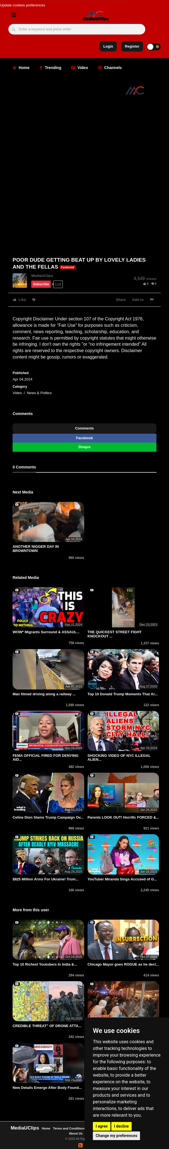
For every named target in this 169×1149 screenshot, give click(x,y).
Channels (110, 67)
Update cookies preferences (22, 5)
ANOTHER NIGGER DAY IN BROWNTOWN (36, 548)
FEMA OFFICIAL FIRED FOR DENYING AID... (45, 757)
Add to (138, 300)
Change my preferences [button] (116, 1135)
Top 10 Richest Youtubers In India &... (45, 964)
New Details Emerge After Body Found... (47, 1088)
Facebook (84, 438)
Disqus (84, 447)
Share (121, 300)
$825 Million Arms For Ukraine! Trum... (45, 879)
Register (132, 46)
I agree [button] (102, 1126)
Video (79, 67)
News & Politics (39, 393)
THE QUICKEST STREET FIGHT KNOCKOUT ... (115, 634)
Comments (84, 428)
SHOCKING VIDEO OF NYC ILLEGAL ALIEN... (119, 757)
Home (21, 67)
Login (108, 46)
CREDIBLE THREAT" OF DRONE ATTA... (47, 1026)
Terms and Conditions (69, 1128)
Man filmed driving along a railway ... (44, 694)
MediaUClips (42, 276)
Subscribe (41, 284)
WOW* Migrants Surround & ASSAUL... (46, 632)
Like (19, 300)
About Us (76, 1133)
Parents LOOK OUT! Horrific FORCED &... (123, 817)
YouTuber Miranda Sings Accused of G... (122, 879)
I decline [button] (121, 1126)
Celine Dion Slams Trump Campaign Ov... (48, 817)
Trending (50, 67)
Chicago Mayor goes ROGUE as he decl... (123, 964)
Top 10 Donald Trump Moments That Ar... (123, 694)
